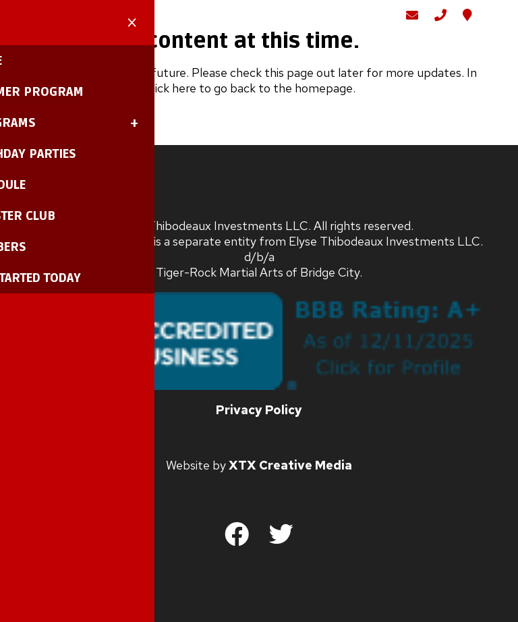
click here (171, 103)
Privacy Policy (259, 424)
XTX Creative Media (290, 480)
